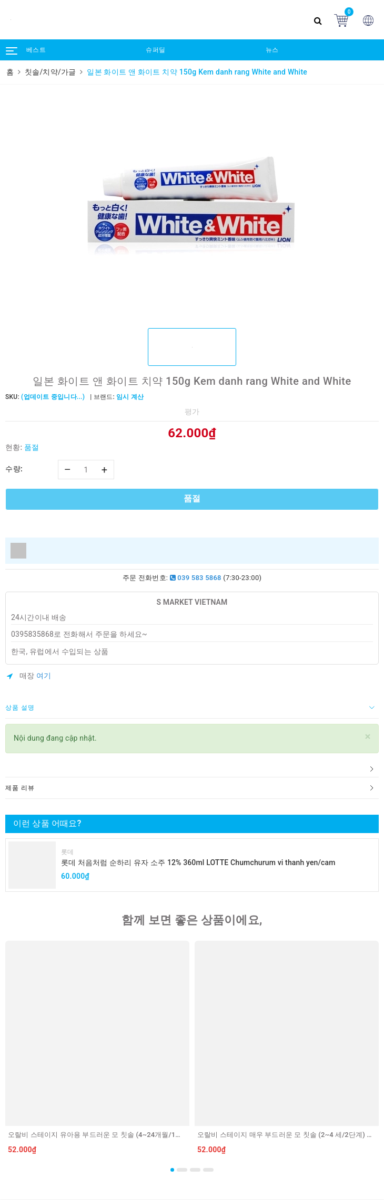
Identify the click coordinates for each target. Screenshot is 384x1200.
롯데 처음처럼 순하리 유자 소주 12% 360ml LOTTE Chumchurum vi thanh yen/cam (198, 862)
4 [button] (208, 1170)
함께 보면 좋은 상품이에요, (192, 920)
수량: (14, 469)
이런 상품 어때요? (47, 823)
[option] (192, 205)
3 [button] (195, 1170)
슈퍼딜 (155, 50)
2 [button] (182, 1170)
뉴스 (272, 50)
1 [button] (172, 1170)
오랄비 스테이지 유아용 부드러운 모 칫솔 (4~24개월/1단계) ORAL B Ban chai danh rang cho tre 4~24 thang (174, 1135)
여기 (44, 675)
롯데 (67, 852)
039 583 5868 (195, 578)
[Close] (368, 736)
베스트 (36, 50)
